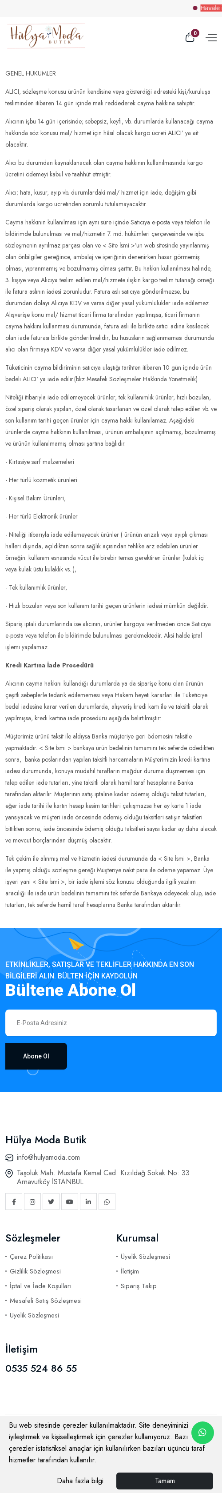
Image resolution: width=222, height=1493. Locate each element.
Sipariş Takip (139, 1286)
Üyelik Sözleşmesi (34, 1315)
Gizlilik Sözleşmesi (35, 1271)
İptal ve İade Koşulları (40, 1286)
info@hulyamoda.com (48, 1157)
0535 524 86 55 (41, 1368)
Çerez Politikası (31, 1256)
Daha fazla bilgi (80, 1481)
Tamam (165, 1481)
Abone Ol (36, 1056)
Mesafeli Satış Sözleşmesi (46, 1300)
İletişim (130, 1271)
